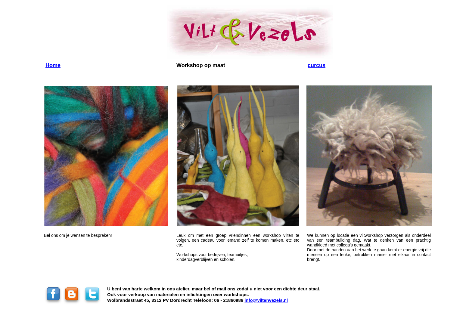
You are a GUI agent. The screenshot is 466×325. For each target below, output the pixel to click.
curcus (316, 65)
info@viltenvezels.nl (266, 300)
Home (53, 65)
